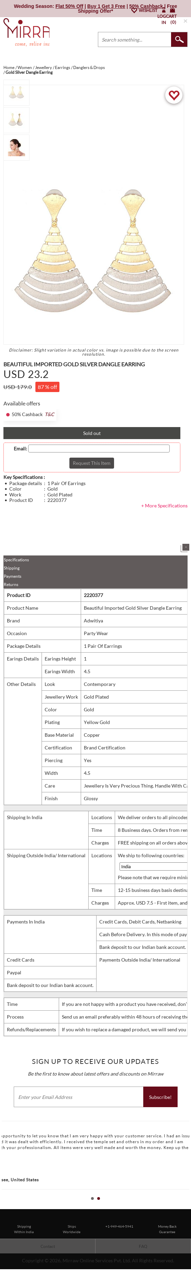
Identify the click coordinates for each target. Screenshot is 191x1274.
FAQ (143, 1246)
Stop (187, 1206)
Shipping (12, 568)
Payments (12, 576)
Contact (48, 1246)
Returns (11, 584)
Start (182, 1206)
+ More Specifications (164, 505)
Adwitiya (93, 620)
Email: (20, 448)
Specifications (16, 559)
